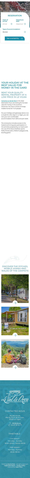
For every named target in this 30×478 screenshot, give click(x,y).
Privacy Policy (20, 465)
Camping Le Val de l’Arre (9, 101)
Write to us (16, 423)
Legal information (10, 465)
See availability (15, 38)
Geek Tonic (18, 467)
